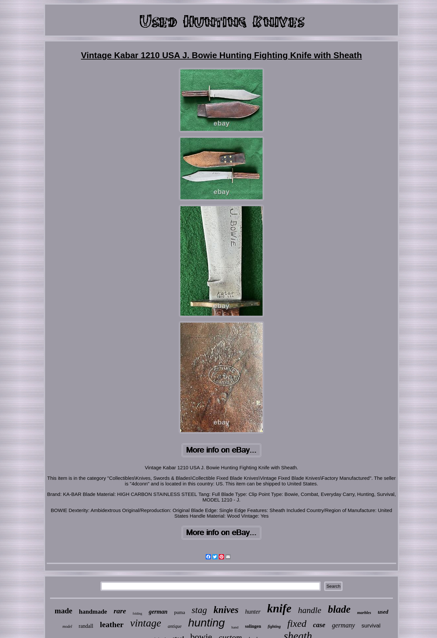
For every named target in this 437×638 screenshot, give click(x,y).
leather (112, 624)
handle (309, 610)
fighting (274, 626)
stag (199, 610)
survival (371, 626)
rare (120, 611)
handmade (93, 611)
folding (137, 613)
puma (179, 612)
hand (234, 627)
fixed (296, 623)
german (158, 611)
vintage (145, 623)
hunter (253, 611)
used (383, 612)
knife (279, 608)
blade (339, 609)
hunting (206, 622)
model (67, 626)
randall (86, 626)
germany (343, 625)
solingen (253, 626)
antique (175, 626)
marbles (364, 612)
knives (226, 609)
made (63, 611)
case (319, 625)
